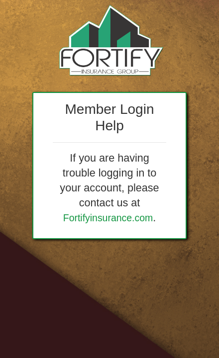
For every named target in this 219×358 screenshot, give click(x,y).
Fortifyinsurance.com (108, 217)
